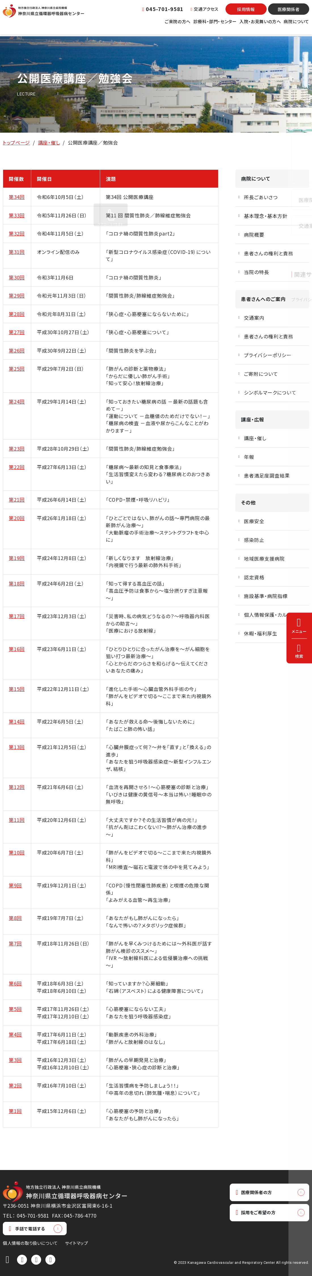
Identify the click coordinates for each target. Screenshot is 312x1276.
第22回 (17, 466)
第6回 (15, 983)
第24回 (17, 401)
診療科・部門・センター (215, 25)
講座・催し (49, 142)
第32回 (17, 233)
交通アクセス (204, 13)
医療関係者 (289, 13)
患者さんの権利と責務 (268, 253)
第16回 (17, 648)
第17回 (17, 616)
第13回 (17, 747)
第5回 (15, 1008)
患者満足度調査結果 (267, 475)
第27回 (17, 332)
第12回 (17, 786)
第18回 (17, 583)
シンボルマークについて (270, 392)
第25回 (17, 368)
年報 (249, 456)
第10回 (17, 852)
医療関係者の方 (256, 1192)
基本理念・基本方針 (266, 215)
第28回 (17, 313)
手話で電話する (27, 1228)
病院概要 (254, 234)
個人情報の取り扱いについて (30, 1243)
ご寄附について (261, 373)
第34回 (17, 196)
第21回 (17, 499)
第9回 (15, 885)
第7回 (15, 943)
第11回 (17, 819)
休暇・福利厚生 (260, 633)
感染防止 (254, 539)
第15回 (17, 688)
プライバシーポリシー (268, 355)
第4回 (15, 1034)
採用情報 (246, 13)
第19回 (17, 557)
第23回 (17, 448)
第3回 (15, 1059)
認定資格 (254, 577)
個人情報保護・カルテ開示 (273, 614)
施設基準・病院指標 (266, 595)
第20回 (17, 518)
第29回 (17, 295)
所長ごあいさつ (261, 197)
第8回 (15, 917)
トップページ (16, 142)
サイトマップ (76, 1243)
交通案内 (254, 317)
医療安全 (254, 521)
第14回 (17, 721)
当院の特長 (256, 271)
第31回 (17, 251)
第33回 (17, 215)
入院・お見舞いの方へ (260, 25)
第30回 (17, 277)
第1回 (15, 1110)
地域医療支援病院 (264, 558)
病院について (296, 25)
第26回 (17, 350)
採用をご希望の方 (258, 1213)
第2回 (15, 1085)
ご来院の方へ (178, 25)
